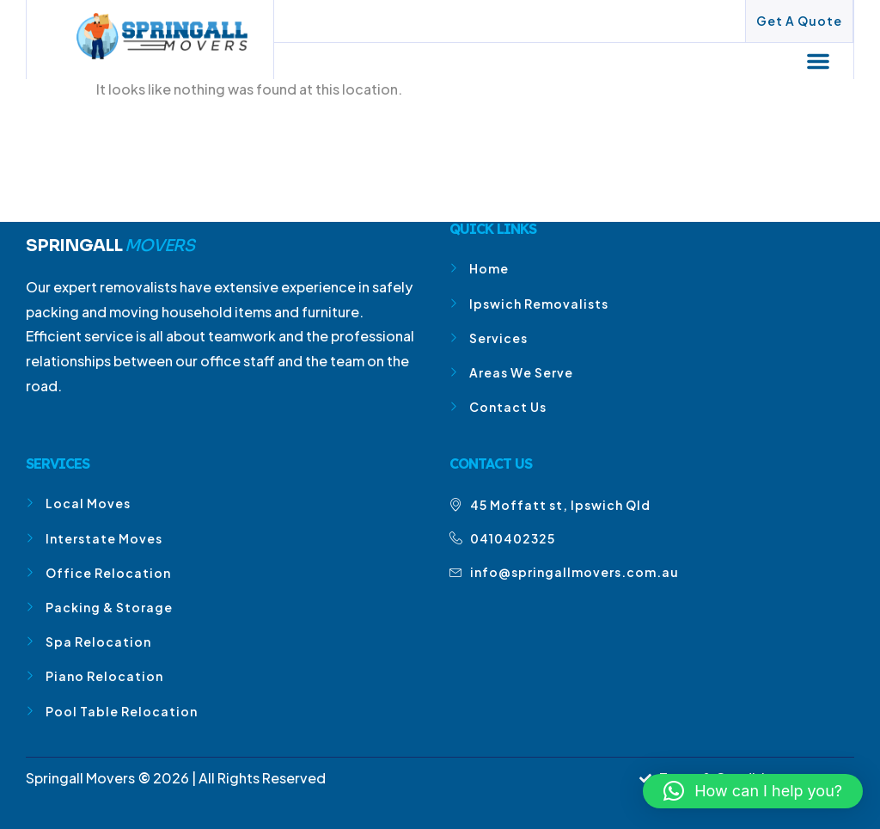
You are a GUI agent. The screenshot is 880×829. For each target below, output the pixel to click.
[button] (819, 61)
